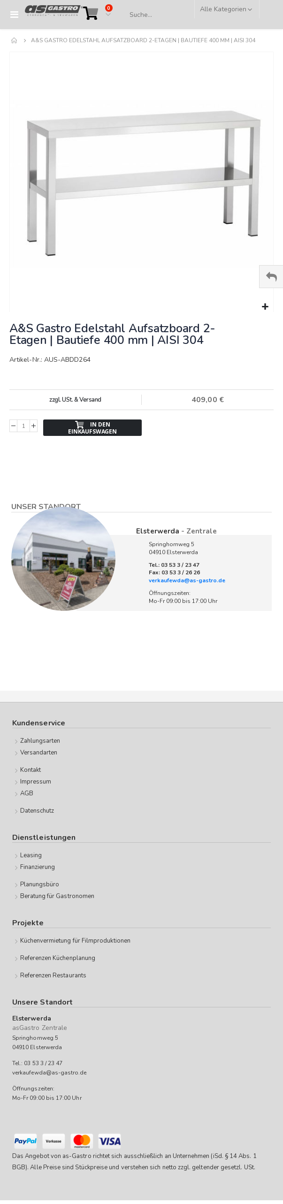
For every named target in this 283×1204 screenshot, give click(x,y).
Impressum (36, 781)
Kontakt (30, 770)
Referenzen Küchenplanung (58, 958)
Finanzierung (37, 867)
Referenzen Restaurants (53, 975)
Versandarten (39, 752)
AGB (26, 793)
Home (14, 40)
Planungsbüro (40, 884)
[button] (265, 307)
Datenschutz (37, 811)
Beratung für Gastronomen (57, 896)
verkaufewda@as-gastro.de (187, 580)
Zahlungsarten (40, 741)
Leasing (31, 855)
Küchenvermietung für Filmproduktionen (75, 941)
